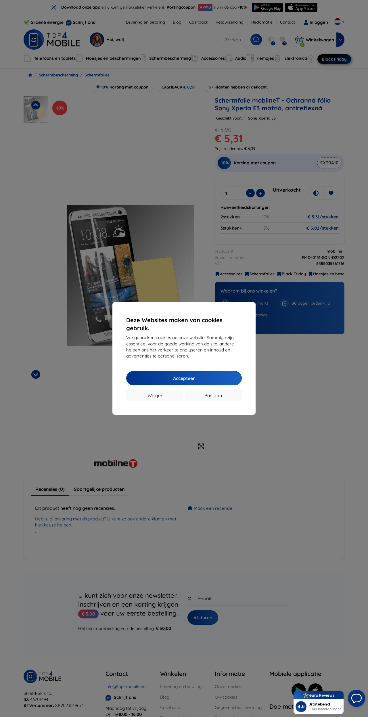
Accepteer (184, 378)
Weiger (154, 395)
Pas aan (213, 395)
